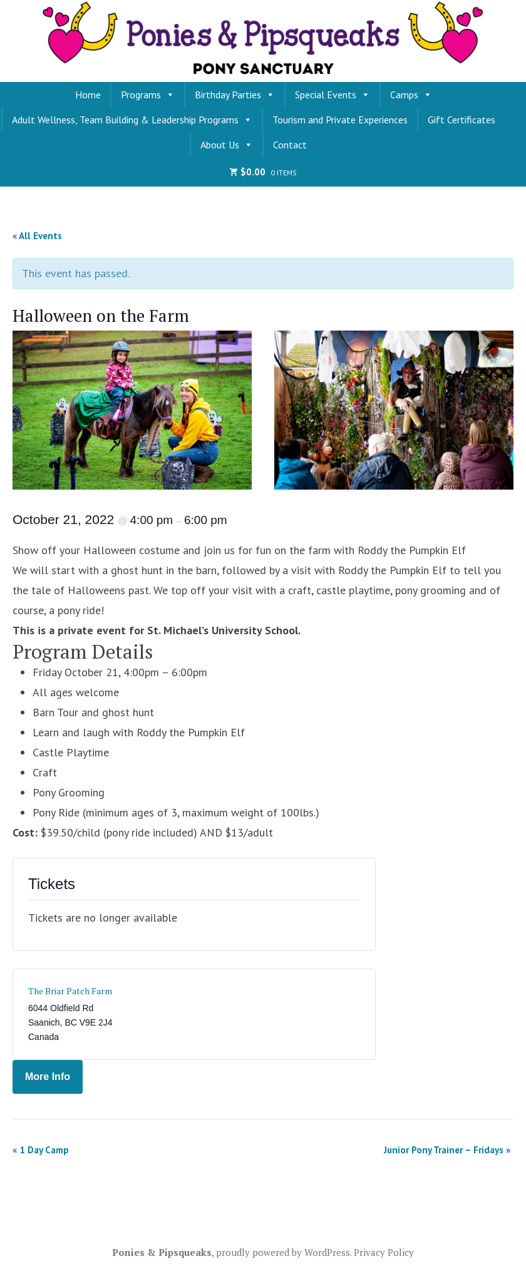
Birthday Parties (235, 94)
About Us (226, 144)
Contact (290, 144)
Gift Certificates (461, 119)
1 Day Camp (41, 1150)
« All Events (37, 236)
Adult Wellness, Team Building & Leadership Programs (132, 119)
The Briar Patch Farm (70, 991)
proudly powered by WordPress (283, 1252)
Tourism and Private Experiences (340, 119)
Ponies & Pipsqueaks (162, 1252)
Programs (148, 94)
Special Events (332, 94)
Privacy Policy (384, 1252)
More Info (47, 1076)
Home (88, 94)
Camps (411, 94)
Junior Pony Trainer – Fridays (447, 1150)
